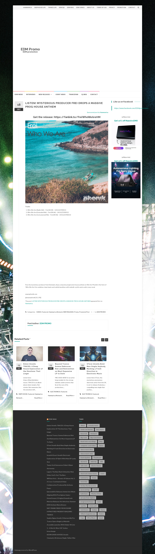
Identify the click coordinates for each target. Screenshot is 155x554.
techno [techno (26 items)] (94, 510)
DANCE (38, 312)
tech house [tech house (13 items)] (84, 510)
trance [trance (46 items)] (101, 514)
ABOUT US (90, 7)
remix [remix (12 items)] (99, 502)
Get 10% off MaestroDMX (126, 121)
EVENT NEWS (60, 94)
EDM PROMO (101, 312)
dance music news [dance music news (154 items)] (87, 454)
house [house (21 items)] (94, 478)
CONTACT (131, 7)
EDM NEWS (19, 94)
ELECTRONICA (55, 392)
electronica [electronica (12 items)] (85, 470)
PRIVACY (112, 7)
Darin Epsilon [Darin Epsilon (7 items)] (85, 457)
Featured (45, 312)
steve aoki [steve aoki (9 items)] (93, 506)
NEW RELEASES (44, 94)
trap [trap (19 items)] (82, 518)
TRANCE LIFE (52, 7)
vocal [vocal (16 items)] (101, 518)
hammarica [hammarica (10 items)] (84, 478)
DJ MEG (84, 94)
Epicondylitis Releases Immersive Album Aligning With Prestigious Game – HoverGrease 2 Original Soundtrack (61, 495)
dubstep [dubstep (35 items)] (93, 461)
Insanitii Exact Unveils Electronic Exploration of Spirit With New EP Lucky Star (61, 458)
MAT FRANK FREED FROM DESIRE (59, 508)
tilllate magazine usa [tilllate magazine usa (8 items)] (88, 514)
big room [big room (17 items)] (84, 437)
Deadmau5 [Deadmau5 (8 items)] (97, 457)
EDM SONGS (80, 7)
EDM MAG (70, 7)
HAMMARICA (27, 7)
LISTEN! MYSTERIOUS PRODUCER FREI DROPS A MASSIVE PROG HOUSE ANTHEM (61, 301)
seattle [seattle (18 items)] (83, 506)
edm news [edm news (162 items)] (84, 466)
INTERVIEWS (30, 94)
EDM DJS (62, 7)
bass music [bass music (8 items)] (100, 429)
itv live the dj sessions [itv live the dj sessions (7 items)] (88, 486)
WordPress (33, 550)
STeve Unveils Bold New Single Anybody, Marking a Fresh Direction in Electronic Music (96, 369)
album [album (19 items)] (83, 425)
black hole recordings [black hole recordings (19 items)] (88, 441)
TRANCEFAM (73, 94)
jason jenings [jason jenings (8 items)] (85, 490)
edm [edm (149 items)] (101, 461)
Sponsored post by (93, 112)
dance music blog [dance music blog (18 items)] (87, 449)
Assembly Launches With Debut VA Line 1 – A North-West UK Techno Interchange (61, 528)
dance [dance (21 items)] (101, 445)
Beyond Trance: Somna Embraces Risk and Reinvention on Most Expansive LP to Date (64, 369)
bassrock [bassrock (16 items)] (84, 433)
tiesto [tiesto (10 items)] (103, 510)
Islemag (17, 550)
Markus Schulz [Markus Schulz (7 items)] (96, 494)
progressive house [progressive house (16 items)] (87, 502)
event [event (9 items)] (102, 474)
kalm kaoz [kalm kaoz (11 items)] (84, 494)
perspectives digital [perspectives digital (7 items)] (88, 498)
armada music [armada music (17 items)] (93, 425)
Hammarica (104, 112)
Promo (76, 312)
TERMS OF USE (102, 7)
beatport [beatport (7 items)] (94, 433)
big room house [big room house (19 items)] (95, 437)
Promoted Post (84, 312)
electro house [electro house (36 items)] (96, 466)
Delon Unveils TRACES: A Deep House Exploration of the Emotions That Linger (33, 369)
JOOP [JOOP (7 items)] (95, 490)
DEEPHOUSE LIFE (40, 7)
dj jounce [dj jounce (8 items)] (84, 461)
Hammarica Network (56, 312)
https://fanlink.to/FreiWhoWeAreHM (77, 117)
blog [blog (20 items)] (100, 441)
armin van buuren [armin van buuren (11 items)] (87, 429)
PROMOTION (121, 7)
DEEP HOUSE (23, 394)
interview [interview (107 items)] (84, 482)
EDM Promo (30, 49)
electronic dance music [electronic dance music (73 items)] (89, 474)
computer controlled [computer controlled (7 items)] (88, 445)
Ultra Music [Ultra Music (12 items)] (91, 518)
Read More (38, 398)
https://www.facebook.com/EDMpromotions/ (131, 108)
